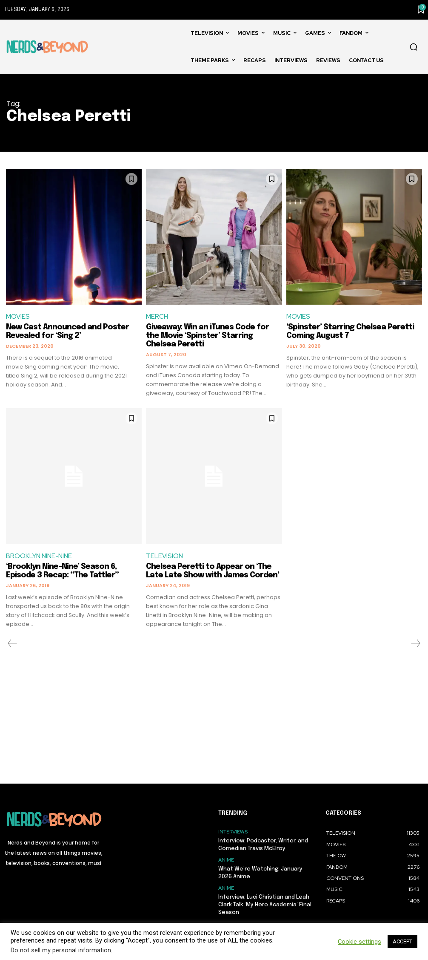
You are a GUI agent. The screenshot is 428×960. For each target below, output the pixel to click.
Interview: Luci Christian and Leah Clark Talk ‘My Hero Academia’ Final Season (264, 904)
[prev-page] (12, 643)
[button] (413, 47)
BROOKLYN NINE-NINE (39, 556)
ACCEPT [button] (402, 941)
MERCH (157, 316)
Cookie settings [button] (359, 942)
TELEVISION (164, 556)
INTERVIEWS (233, 832)
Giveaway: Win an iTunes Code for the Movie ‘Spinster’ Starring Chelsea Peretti (207, 335)
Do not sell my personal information (61, 950)
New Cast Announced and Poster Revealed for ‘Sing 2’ (67, 331)
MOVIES (18, 316)
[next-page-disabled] (415, 643)
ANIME (226, 860)
